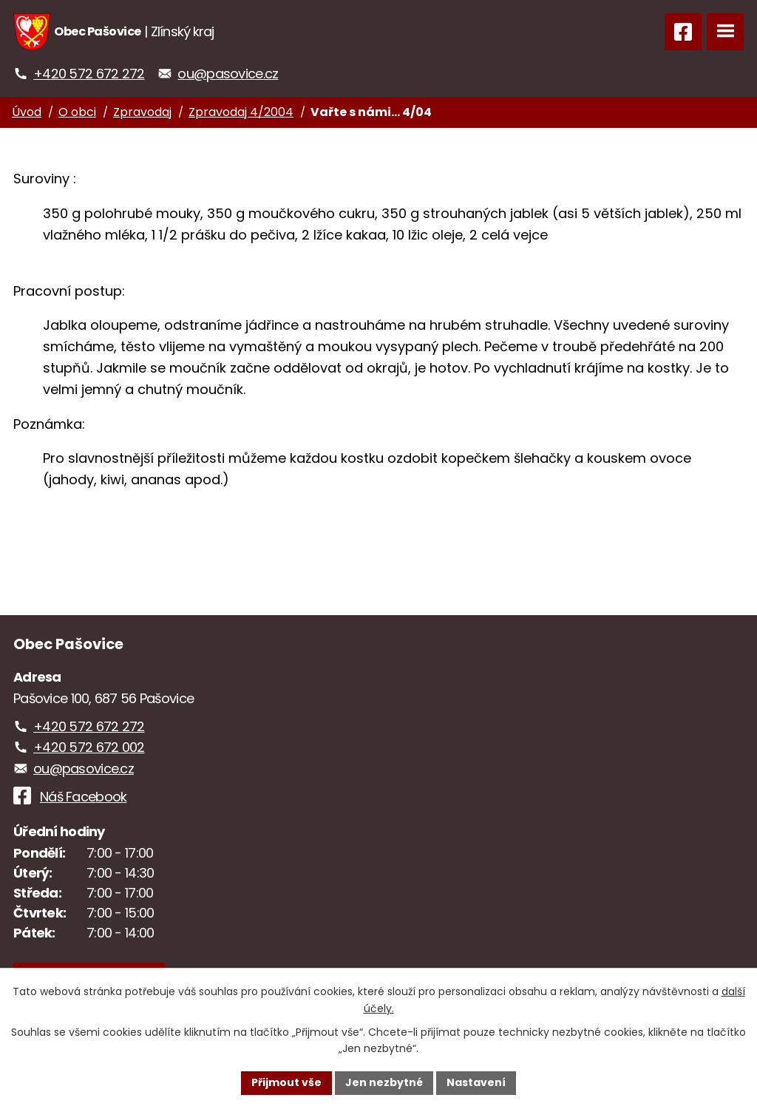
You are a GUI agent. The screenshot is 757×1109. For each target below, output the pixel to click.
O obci (77, 112)
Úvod (26, 112)
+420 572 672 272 (88, 73)
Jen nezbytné (384, 1082)
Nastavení (476, 1082)
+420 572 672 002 (88, 747)
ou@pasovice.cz (227, 73)
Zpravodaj (142, 112)
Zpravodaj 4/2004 (241, 112)
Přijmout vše (286, 1082)
